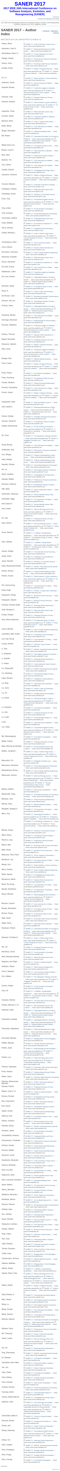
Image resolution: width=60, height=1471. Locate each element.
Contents (46, 31)
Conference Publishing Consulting (48, 19)
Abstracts (54, 31)
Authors (56, 33)
